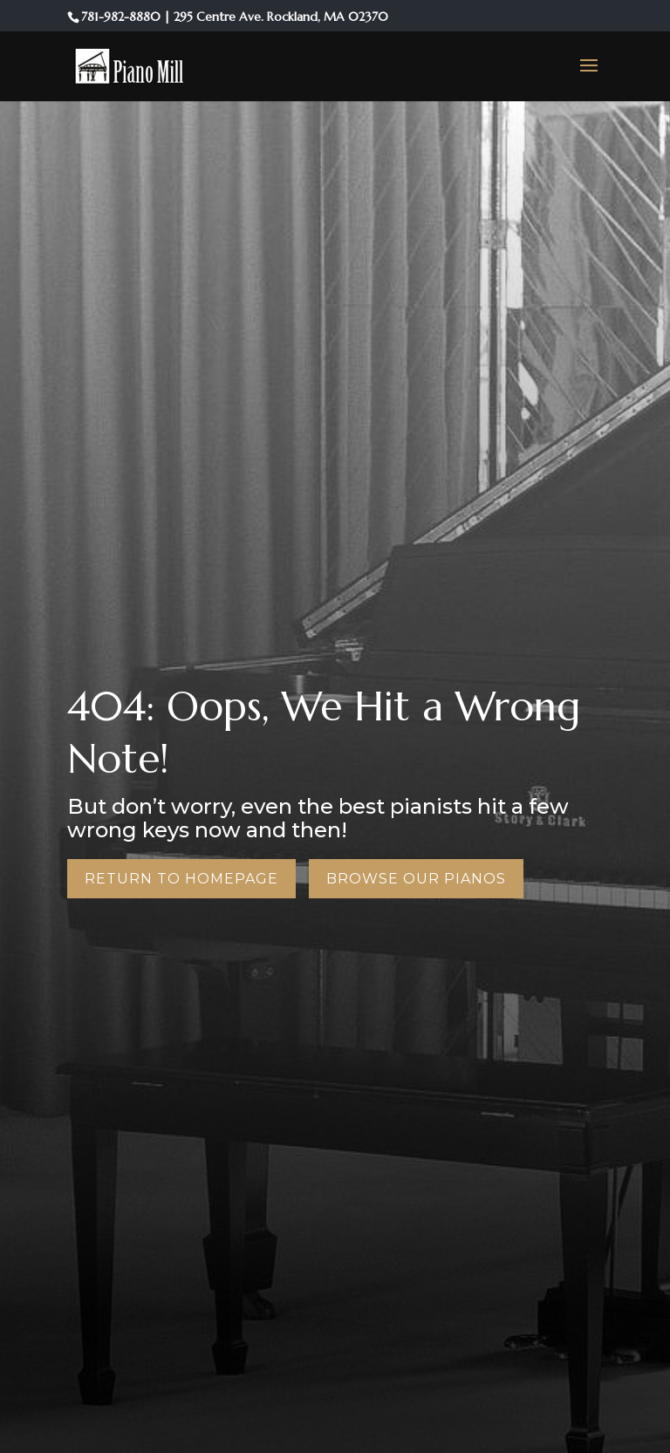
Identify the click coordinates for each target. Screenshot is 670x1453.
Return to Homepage (181, 878)
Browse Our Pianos (416, 878)
